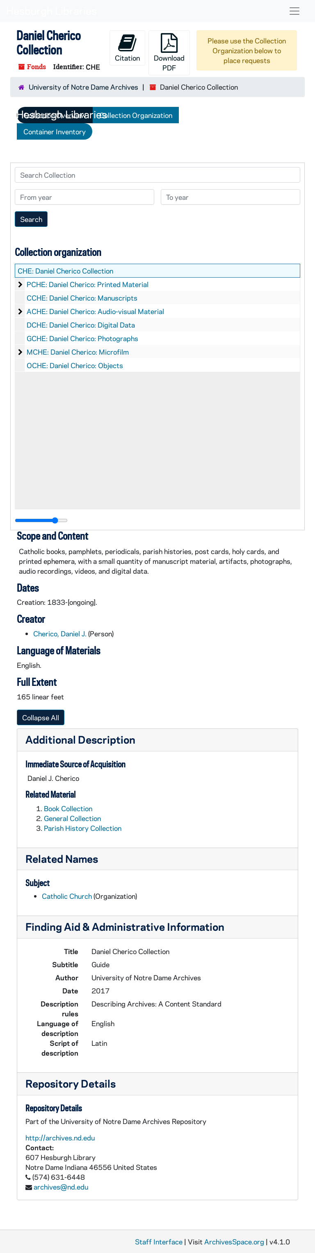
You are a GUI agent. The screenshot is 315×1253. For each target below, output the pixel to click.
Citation (127, 47)
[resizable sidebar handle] (41, 520)
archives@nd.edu (61, 1186)
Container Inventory (54, 131)
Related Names (61, 858)
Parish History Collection (82, 827)
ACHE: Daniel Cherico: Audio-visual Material (95, 311)
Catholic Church (67, 895)
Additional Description (80, 739)
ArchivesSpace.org (234, 1241)
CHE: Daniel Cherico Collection (65, 270)
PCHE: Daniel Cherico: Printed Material (87, 284)
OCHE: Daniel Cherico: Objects (75, 365)
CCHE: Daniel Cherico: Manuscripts (82, 297)
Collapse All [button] (40, 717)
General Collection (72, 818)
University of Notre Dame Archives (83, 86)
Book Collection (68, 808)
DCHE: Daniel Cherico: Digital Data (81, 324)
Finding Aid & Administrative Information (124, 926)
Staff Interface (159, 1241)
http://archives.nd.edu (60, 1137)
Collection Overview (54, 115)
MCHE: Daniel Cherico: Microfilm (78, 351)
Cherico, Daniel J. (60, 633)
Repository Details (70, 1083)
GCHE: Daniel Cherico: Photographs (82, 338)
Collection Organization (135, 115)
